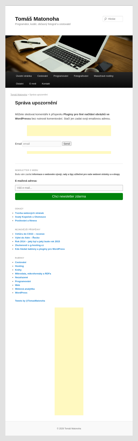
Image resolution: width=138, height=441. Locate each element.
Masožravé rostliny (103, 76)
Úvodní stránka (24, 76)
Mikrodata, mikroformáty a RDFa (33, 273)
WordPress (21, 292)
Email (18, 143)
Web (17, 285)
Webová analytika (25, 289)
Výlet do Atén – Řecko (27, 237)
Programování (61, 76)
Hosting (19, 266)
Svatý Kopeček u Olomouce (30, 216)
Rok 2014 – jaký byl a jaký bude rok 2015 (37, 241)
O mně (32, 83)
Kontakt (46, 83)
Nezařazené (21, 277)
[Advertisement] (69, 130)
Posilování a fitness (26, 220)
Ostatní (20, 83)
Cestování (42, 76)
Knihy (18, 269)
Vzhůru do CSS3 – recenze (30, 234)
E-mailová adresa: (26, 181)
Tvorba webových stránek (29, 213)
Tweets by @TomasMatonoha (30, 301)
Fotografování (81, 76)
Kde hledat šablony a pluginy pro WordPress (40, 249)
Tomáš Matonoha (37, 19)
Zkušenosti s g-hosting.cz (29, 245)
